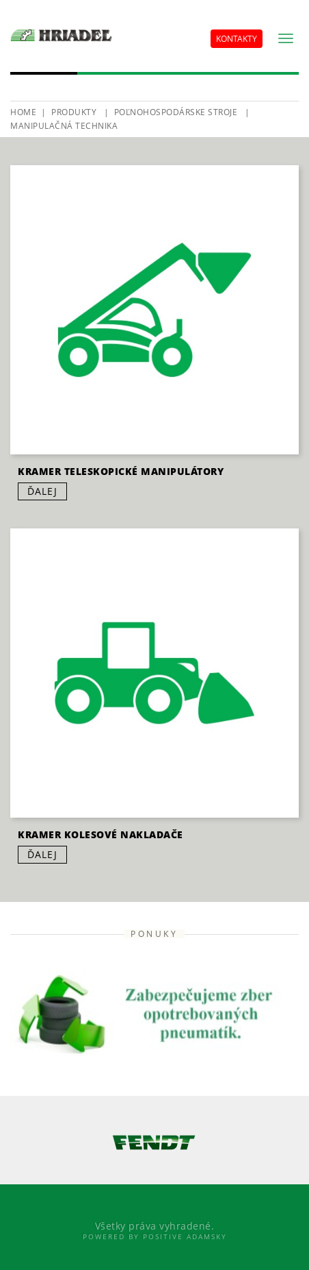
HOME (23, 112)
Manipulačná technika (64, 126)
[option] (154, 1142)
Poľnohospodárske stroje (176, 112)
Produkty (73, 112)
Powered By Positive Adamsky (155, 1236)
